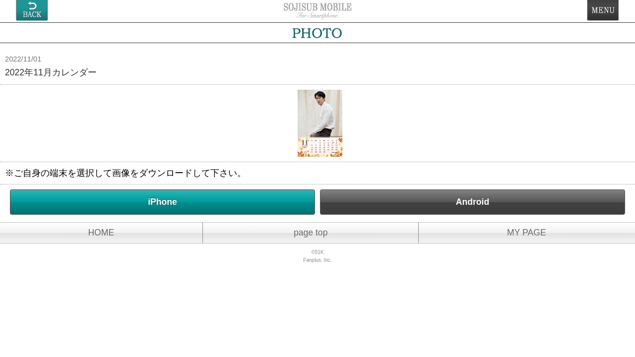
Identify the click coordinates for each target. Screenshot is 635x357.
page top (311, 233)
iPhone (162, 202)
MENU (603, 10)
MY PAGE (526, 233)
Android (472, 202)
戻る (32, 10)
